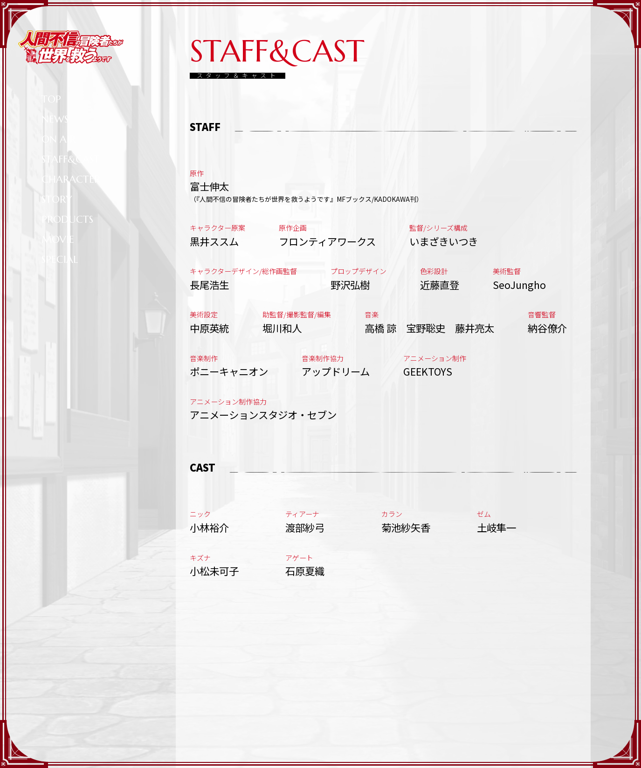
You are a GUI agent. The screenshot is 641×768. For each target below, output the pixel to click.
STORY (56, 199)
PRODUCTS (67, 219)
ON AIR (58, 139)
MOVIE (57, 239)
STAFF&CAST (70, 159)
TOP (51, 99)
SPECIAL (59, 259)
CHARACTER (70, 179)
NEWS (55, 119)
